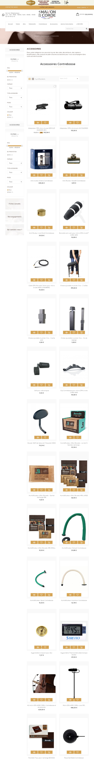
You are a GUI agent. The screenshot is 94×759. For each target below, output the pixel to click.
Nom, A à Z (69, 79)
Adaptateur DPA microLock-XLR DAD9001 (74, 128)
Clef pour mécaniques (41, 390)
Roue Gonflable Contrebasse (74, 758)
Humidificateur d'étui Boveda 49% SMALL (41, 548)
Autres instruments (67, 24)
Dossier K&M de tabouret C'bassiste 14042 (42, 443)
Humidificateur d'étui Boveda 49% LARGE (74, 495)
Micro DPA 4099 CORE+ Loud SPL (74, 705)
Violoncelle (32, 24)
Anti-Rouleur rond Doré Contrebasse (41, 233)
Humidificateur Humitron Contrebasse (74, 600)
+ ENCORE (79, 24)
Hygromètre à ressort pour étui (41, 653)
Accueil (10, 24)
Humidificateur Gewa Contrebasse (41, 600)
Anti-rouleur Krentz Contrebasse (42, 180)
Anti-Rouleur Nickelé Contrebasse (74, 180)
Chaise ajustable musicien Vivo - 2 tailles (74, 285)
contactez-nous (11, 7)
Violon (18, 24)
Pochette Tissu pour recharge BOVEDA (41, 758)
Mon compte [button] (82, 7)
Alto (24, 24)
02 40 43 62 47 (10, 16)
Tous (10, 115)
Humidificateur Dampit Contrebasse (74, 548)
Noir (11, 117)
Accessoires (54, 24)
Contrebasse (43, 24)
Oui (11, 80)
